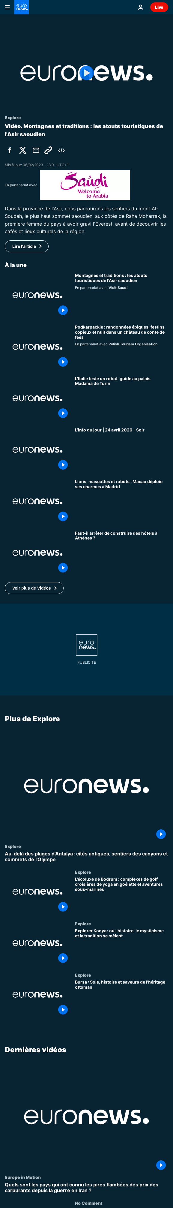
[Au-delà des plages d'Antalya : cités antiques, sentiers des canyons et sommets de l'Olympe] (86, 856)
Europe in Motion (23, 1177)
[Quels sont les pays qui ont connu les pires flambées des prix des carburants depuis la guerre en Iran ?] (86, 1187)
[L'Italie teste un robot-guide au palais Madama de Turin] (121, 398)
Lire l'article (24, 246)
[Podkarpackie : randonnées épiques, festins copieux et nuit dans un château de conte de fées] (121, 347)
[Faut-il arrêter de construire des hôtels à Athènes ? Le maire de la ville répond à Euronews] (121, 553)
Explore (13, 846)
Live (159, 7)
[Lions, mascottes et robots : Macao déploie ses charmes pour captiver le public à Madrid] (121, 501)
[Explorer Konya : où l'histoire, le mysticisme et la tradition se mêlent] (121, 947)
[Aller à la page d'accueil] (21, 7)
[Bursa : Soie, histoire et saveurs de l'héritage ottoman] (121, 998)
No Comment (89, 1202)
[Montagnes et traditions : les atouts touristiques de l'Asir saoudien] (121, 295)
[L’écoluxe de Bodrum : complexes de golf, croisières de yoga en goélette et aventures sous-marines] (121, 895)
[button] (34, 588)
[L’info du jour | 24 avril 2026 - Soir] (121, 450)
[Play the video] (86, 73)
